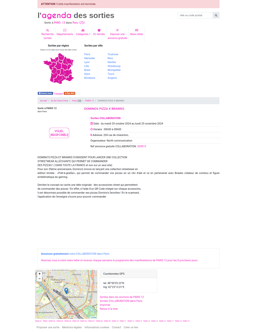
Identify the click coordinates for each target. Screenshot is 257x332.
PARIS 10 (115, 321)
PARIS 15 (154, 321)
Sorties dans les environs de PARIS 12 (122, 297)
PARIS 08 (99, 321)
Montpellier (114, 70)
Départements (65, 32)
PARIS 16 (162, 321)
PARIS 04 (67, 321)
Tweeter (58, 93)
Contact (116, 327)
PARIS (45, 321)
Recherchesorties (47, 34)
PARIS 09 (107, 321)
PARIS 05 (75, 321)
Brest (87, 70)
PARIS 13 (138, 321)
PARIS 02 (52, 321)
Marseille (89, 58)
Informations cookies (97, 327)
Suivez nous (45, 93)
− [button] (40, 279)
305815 (141, 146)
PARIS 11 (123, 321)
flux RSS (70, 93)
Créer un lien (131, 327)
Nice (110, 58)
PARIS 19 (186, 321)
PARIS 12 (89, 100)
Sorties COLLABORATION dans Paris (121, 301)
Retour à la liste (109, 308)
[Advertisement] (175, 67)
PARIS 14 (146, 321)
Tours (111, 74)
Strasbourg (114, 66)
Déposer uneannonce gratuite (117, 34)
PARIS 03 (60, 321)
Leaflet (94, 317)
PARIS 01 (38, 321)
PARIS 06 (83, 321)
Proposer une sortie (48, 327)
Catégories (82, 32)
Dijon (87, 74)
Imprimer (105, 304)
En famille (99, 32)
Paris (87, 54)
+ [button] (40, 274)
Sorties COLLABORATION (105, 118)
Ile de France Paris (59, 100)
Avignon (112, 77)
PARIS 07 (91, 321)
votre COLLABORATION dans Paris (75, 253)
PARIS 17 (170, 321)
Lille (86, 66)
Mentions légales (72, 327)
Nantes (112, 62)
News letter (136, 32)
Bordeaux (89, 77)
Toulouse (113, 54)
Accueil (43, 100)
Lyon (87, 62)
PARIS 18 (178, 321)
